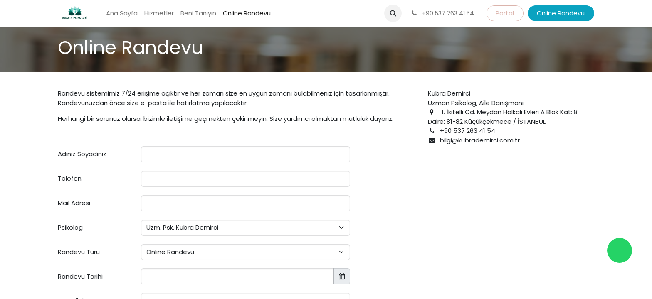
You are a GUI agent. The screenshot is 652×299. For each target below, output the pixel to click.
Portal (505, 13)
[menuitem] (122, 13)
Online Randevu (561, 13)
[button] (393, 13)
